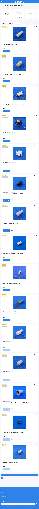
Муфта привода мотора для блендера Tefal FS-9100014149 (14, 283)
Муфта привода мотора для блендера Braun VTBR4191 (13, 253)
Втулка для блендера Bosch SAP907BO (10, 44)
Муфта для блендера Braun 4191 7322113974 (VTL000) (13, 193)
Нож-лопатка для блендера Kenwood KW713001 (12, 313)
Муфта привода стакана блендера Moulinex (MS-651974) (13, 432)
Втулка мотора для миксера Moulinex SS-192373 (12, 74)
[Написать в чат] (37, 504)
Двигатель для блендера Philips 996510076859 (11, 134)
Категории (4, 23)
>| (7, 477)
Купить (6, 51)
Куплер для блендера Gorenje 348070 (10, 372)
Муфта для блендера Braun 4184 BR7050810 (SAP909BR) (13, 163)
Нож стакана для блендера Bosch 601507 (10, 462)
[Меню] (1, 1)
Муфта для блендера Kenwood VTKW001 (10, 223)
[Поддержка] (37, 1)
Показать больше (20, 474)
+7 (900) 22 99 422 (4, 496)
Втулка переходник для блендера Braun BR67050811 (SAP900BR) (15, 104)
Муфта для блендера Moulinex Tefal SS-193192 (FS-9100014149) (15, 402)
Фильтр (18, 504)
